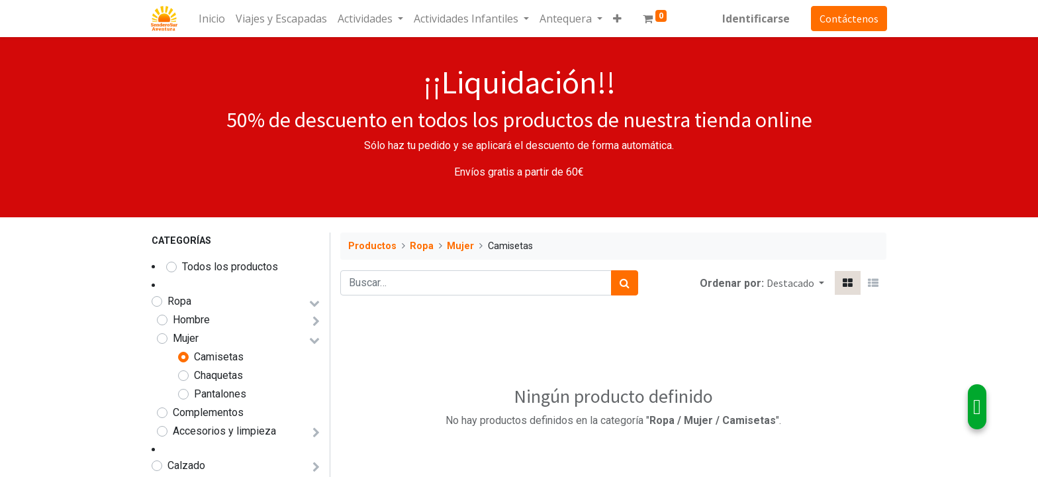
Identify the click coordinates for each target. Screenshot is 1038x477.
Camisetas (219, 356)
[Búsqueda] (624, 282)
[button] (618, 18)
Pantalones (220, 394)
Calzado (186, 465)
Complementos (208, 412)
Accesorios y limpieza (224, 431)
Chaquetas (218, 375)
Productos (372, 246)
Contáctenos (848, 18)
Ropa (179, 301)
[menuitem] (212, 18)
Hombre (191, 319)
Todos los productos (230, 266)
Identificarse (755, 18)
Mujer (186, 338)
